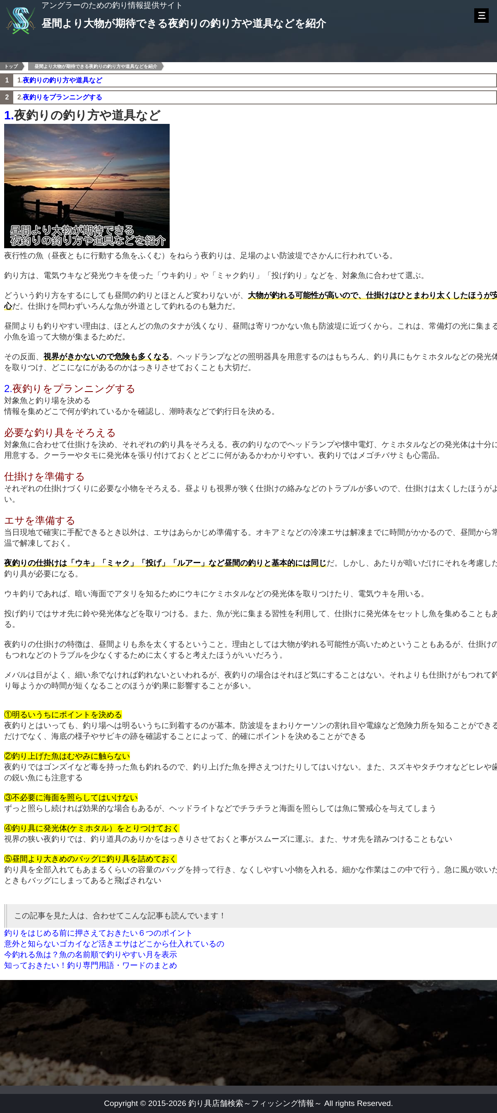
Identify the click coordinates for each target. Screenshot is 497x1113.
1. (9, 115)
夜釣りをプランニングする (62, 97)
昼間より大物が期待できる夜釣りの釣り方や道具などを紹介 (95, 66)
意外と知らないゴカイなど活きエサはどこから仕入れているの (114, 943)
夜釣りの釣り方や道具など (62, 80)
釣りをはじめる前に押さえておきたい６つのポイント (98, 933)
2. (8, 388)
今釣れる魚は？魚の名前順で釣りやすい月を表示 (90, 954)
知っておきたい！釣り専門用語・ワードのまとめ (90, 965)
